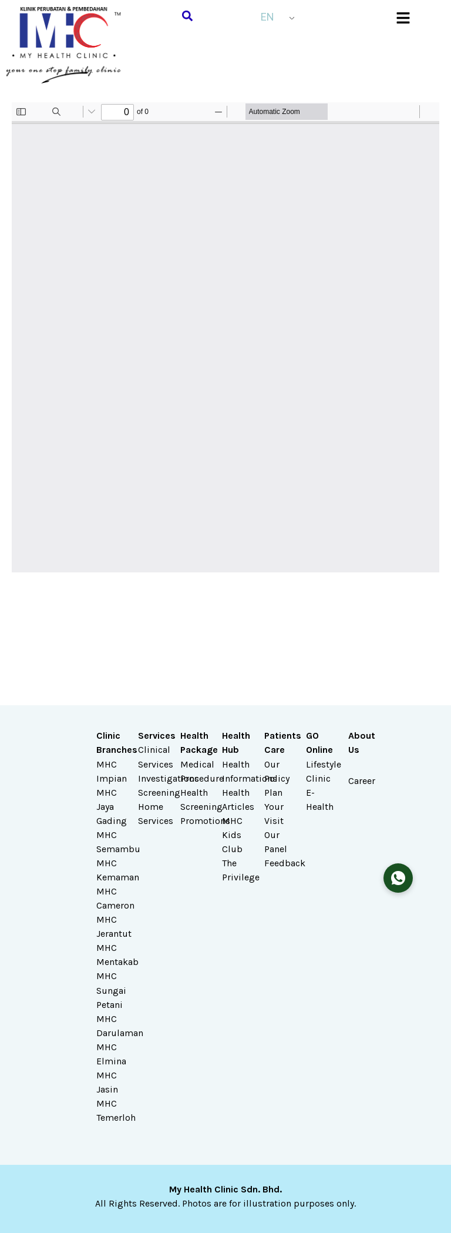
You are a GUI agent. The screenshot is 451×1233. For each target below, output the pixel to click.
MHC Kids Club (232, 835)
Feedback (284, 863)
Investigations (168, 778)
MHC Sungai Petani (111, 990)
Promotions (205, 820)
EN (267, 17)
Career (361, 780)
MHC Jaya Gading (111, 806)
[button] (187, 15)
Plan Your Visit (274, 806)
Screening (159, 792)
